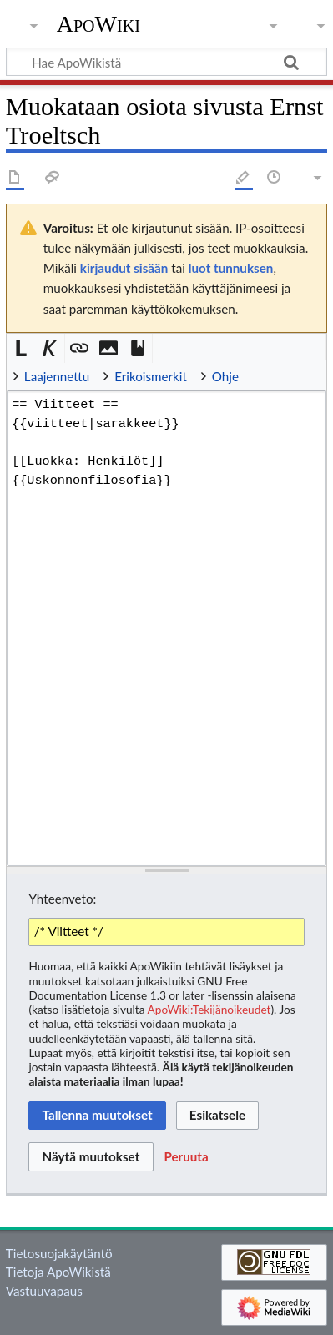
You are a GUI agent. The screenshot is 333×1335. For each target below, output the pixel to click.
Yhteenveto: (62, 898)
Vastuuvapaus (44, 1290)
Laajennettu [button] (56, 376)
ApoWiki (98, 24)
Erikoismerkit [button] (150, 376)
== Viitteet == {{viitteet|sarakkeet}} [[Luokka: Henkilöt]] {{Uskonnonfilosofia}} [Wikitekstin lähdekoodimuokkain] (166, 628)
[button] (21, 348)
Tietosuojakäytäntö (59, 1253)
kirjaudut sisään (124, 267)
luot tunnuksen (231, 267)
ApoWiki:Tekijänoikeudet (209, 1009)
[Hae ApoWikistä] (166, 61)
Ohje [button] (225, 376)
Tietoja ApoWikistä (58, 1271)
